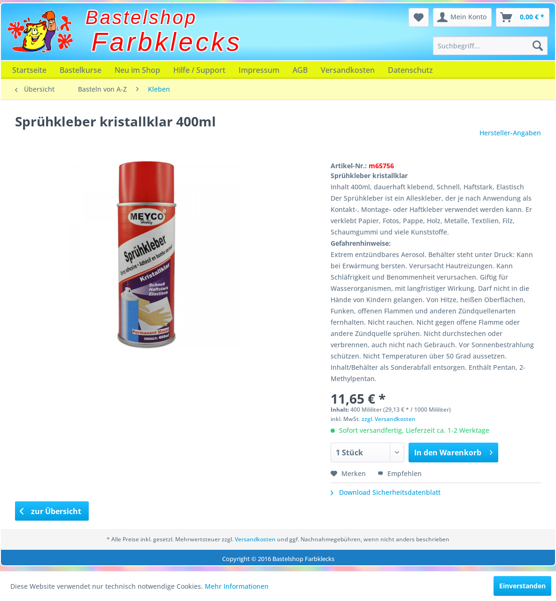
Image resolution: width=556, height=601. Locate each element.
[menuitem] (490, 45)
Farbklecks (167, 41)
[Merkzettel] (419, 17)
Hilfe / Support (199, 70)
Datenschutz (410, 70)
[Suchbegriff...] (490, 45)
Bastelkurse (80, 70)
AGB (300, 70)
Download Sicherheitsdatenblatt (385, 492)
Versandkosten (348, 70)
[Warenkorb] (522, 17)
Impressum (259, 70)
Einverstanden (522, 585)
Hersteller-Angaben (510, 132)
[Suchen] (538, 45)
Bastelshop (141, 17)
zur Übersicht (51, 511)
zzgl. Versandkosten (389, 419)
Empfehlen (400, 473)
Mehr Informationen (237, 586)
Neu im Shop (137, 70)
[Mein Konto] (462, 17)
